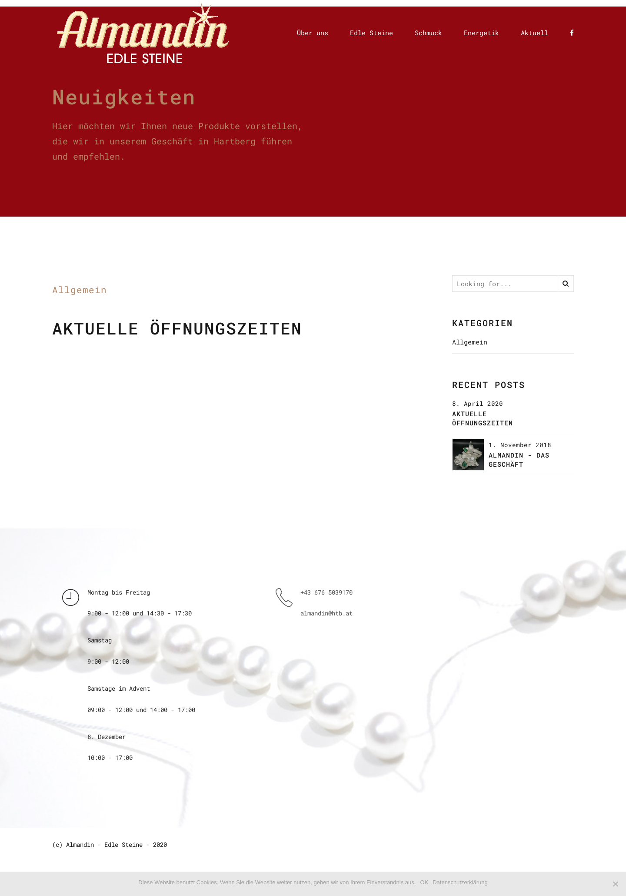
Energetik (481, 32)
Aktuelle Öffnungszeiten (177, 328)
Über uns (312, 32)
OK (424, 882)
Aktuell (534, 32)
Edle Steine (371, 32)
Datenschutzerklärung (460, 882)
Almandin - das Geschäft (519, 459)
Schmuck (428, 32)
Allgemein (79, 290)
